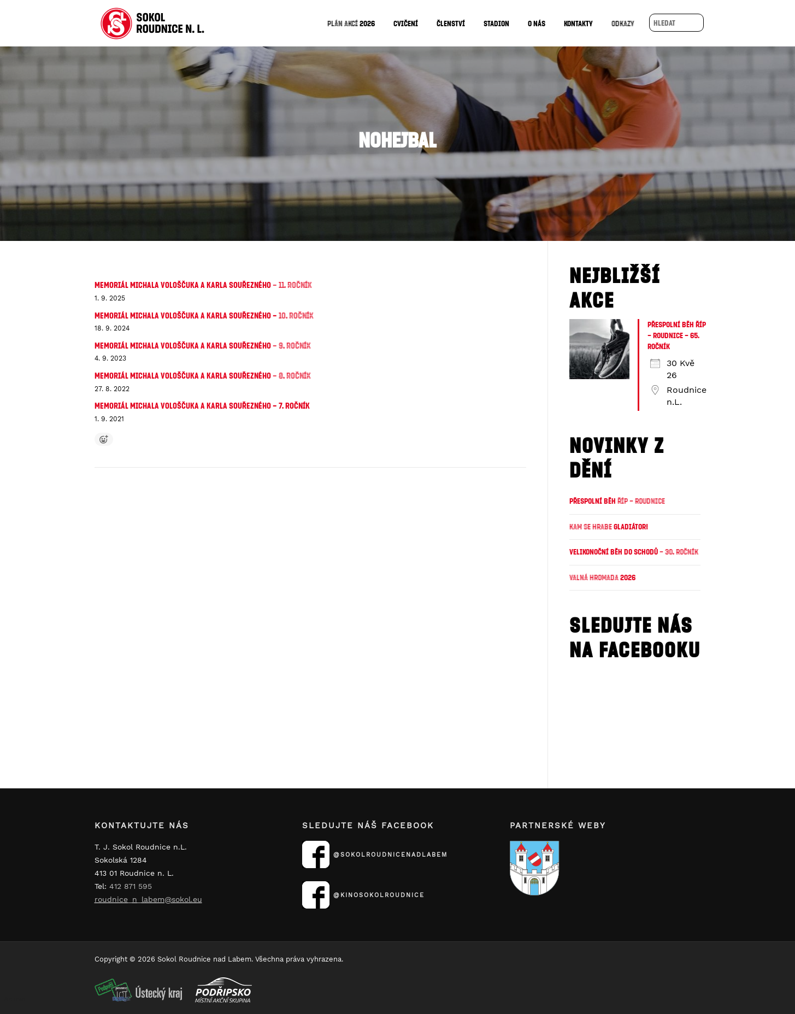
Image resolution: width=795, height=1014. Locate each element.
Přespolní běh (617, 500)
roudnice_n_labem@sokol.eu (148, 899)
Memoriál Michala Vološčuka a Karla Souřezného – (204, 315)
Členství (451, 23)
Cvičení (405, 23)
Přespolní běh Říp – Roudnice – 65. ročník (676, 335)
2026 (351, 23)
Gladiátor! (608, 526)
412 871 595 (130, 886)
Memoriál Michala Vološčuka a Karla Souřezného (203, 285)
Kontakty (578, 23)
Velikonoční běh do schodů (633, 551)
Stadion (496, 23)
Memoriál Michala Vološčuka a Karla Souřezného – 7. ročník (202, 405)
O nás (536, 23)
